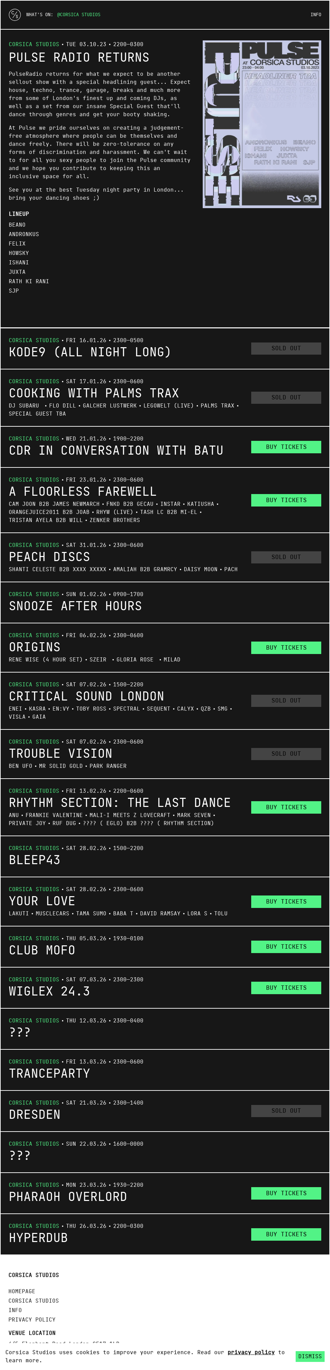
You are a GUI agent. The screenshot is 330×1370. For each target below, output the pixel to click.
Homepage (21, 1291)
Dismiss (310, 1356)
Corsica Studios (80, 14)
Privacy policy (32, 1320)
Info (315, 14)
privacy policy (251, 1352)
